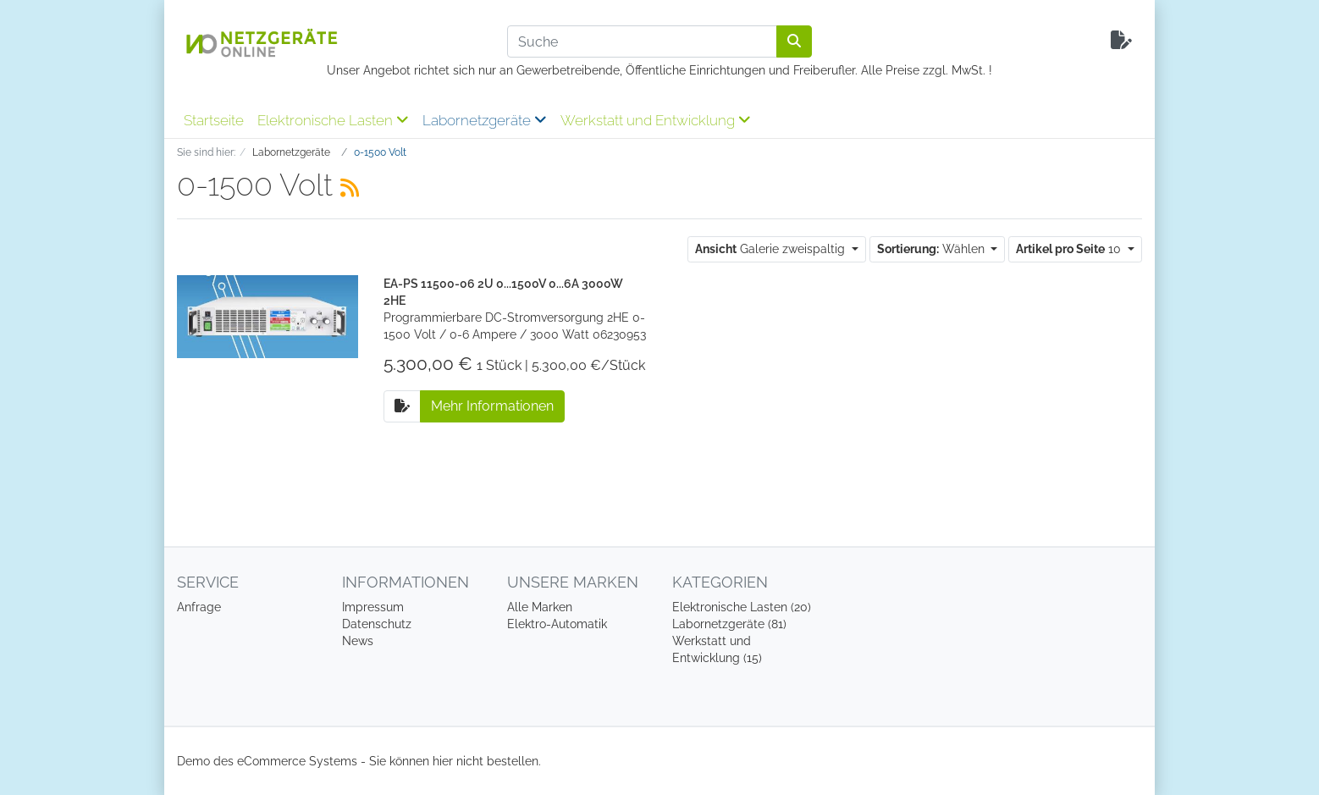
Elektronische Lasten (333, 120)
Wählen (932, 249)
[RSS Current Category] (349, 188)
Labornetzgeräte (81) (729, 624)
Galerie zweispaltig (771, 249)
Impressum (373, 607)
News (357, 641)
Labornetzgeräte (484, 120)
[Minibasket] (1121, 41)
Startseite (214, 120)
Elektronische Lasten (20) (741, 607)
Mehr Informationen (492, 406)
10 (1070, 249)
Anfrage (199, 607)
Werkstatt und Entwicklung (655, 120)
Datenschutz (376, 624)
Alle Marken (539, 607)
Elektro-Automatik (557, 624)
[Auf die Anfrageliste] (402, 406)
